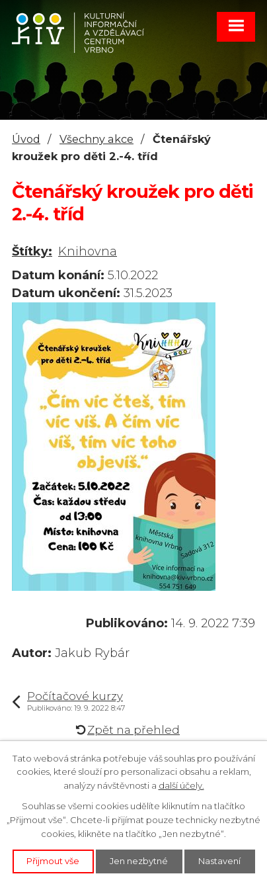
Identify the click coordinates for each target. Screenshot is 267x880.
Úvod (26, 139)
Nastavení (219, 861)
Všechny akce (96, 139)
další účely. (181, 785)
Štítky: (32, 251)
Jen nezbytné (139, 861)
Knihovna (87, 251)
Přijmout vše (52, 861)
